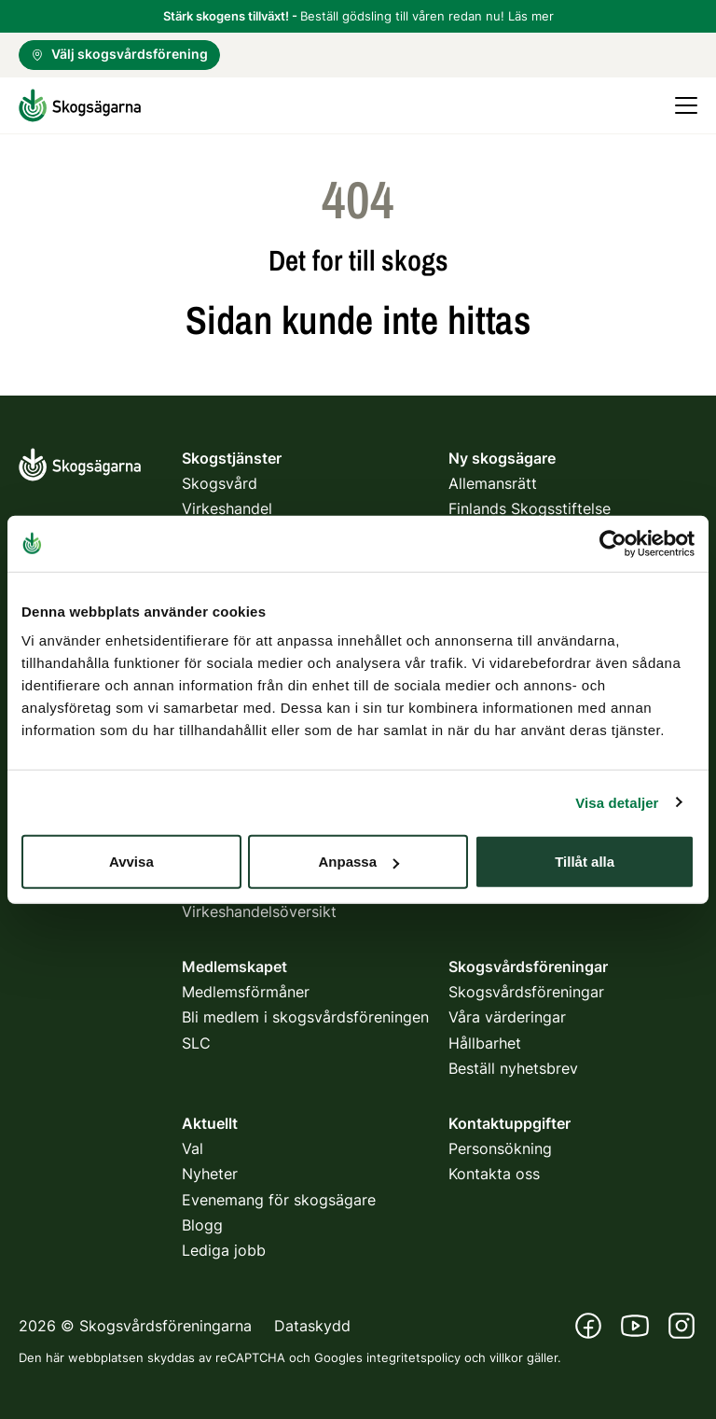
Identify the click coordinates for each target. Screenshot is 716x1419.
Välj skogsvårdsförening (119, 54)
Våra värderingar (507, 1017)
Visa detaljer (616, 802)
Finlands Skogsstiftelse (529, 508)
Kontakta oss (494, 1173)
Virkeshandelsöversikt (259, 911)
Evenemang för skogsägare (279, 1199)
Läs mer (531, 15)
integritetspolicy (413, 1357)
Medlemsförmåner (246, 991)
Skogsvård (219, 483)
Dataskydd (312, 1325)
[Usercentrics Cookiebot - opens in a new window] (613, 543)
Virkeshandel (227, 508)
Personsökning (500, 1148)
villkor (506, 1357)
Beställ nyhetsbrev (513, 1068)
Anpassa (358, 861)
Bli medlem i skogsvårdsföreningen (305, 1017)
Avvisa (131, 861)
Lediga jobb (224, 1250)
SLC (196, 1043)
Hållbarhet (484, 1043)
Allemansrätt (492, 483)
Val (192, 1148)
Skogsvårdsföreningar (526, 991)
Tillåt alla (584, 861)
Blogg (202, 1225)
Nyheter (210, 1173)
